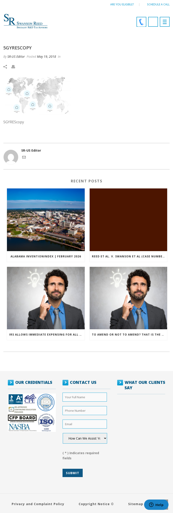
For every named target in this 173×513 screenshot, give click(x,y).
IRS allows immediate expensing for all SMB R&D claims (47, 334)
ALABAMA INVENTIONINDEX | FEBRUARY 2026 (46, 256)
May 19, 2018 (46, 56)
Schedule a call (158, 4)
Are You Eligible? (122, 4)
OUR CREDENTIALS (33, 382)
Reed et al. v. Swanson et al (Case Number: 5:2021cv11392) (129, 256)
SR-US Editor (16, 56)
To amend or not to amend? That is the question (129, 334)
